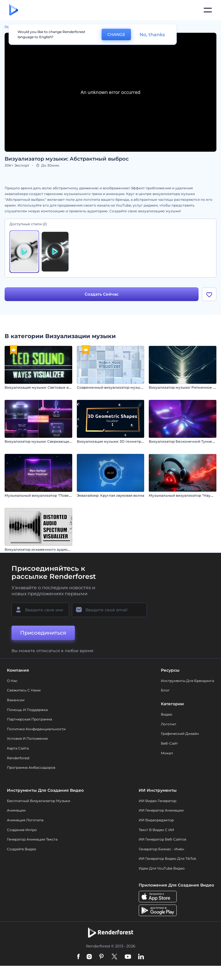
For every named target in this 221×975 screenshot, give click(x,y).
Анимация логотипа (25, 820)
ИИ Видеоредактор (156, 820)
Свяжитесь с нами (24, 690)
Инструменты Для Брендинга (187, 681)
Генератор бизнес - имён (161, 849)
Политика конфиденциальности (36, 729)
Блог (165, 690)
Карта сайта (18, 748)
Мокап (167, 753)
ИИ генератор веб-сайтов (162, 839)
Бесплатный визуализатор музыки (38, 801)
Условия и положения (27, 738)
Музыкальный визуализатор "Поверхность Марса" (51, 495)
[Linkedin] (141, 957)
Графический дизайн (180, 733)
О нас (12, 681)
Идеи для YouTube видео (162, 868)
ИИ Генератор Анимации (161, 810)
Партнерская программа (29, 719)
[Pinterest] (101, 957)
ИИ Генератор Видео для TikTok (167, 858)
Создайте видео (21, 849)
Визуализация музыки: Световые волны (41, 387)
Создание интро (22, 830)
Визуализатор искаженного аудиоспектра (43, 549)
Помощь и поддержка (27, 710)
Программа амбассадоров (31, 767)
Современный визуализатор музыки (110, 387)
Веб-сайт (169, 743)
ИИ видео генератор (157, 801)
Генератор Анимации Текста (32, 839)
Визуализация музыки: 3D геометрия (111, 441)
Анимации (16, 810)
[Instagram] (89, 957)
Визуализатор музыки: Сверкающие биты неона (49, 441)
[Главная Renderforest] (13, 10)
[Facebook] (78, 957)
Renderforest (18, 758)
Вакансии (15, 700)
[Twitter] (114, 957)
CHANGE (116, 34)
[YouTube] (128, 957)
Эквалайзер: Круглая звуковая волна (110, 495)
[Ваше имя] (40, 610)
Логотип (168, 724)
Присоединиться (43, 633)
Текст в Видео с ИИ (156, 830)
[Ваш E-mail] (109, 610)
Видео (166, 714)
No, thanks (152, 34)
